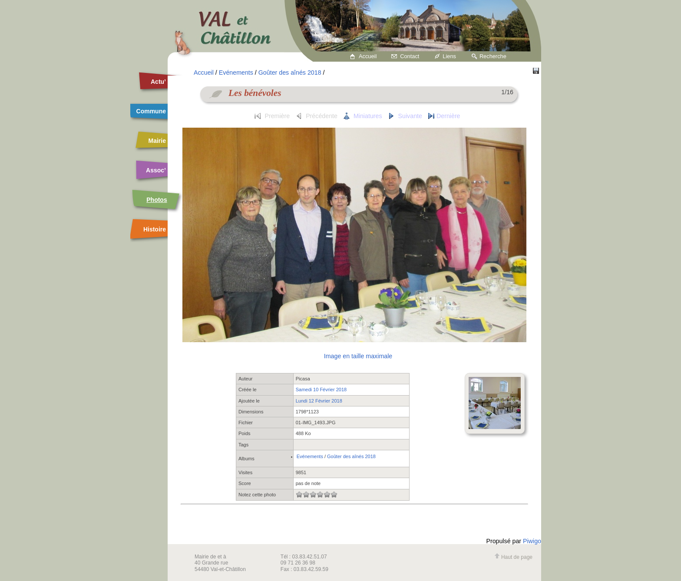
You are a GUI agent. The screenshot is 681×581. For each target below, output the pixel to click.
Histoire (154, 229)
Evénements (236, 72)
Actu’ (158, 81)
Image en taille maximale (358, 356)
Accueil (368, 56)
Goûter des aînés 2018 (289, 72)
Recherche (492, 56)
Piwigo (532, 541)
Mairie (157, 140)
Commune (151, 111)
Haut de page (513, 557)
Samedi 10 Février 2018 (321, 389)
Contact (409, 56)
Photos (156, 199)
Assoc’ (156, 170)
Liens (449, 56)
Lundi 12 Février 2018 (319, 400)
